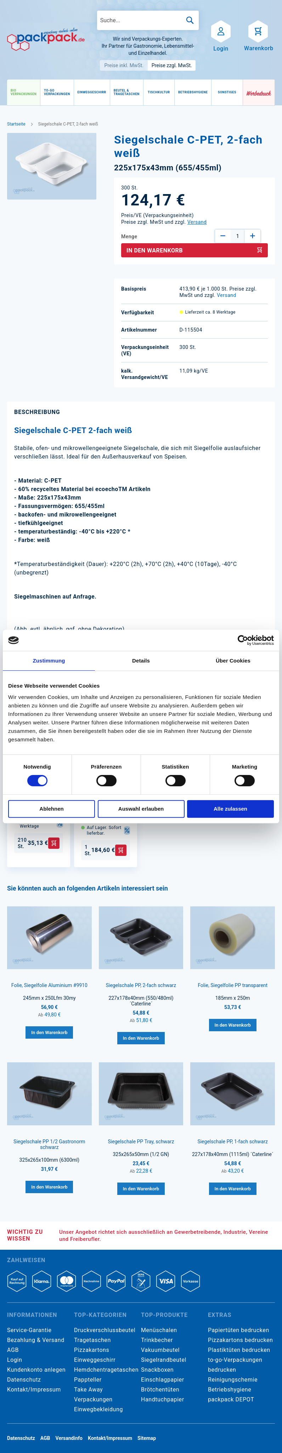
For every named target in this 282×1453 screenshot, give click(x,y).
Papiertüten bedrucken (238, 1330)
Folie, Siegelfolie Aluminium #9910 (49, 985)
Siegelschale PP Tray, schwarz (141, 1141)
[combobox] (148, 20)
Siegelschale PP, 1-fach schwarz (232, 1141)
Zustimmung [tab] (49, 661)
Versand (197, 222)
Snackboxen (157, 1369)
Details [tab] (141, 661)
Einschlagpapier (162, 1379)
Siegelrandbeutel (163, 1359)
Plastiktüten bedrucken (239, 1350)
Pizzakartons (91, 1350)
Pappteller (88, 1379)
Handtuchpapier (162, 1399)
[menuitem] (23, 92)
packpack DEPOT (231, 1399)
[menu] (125, 93)
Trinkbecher (157, 1340)
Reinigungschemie (233, 1379)
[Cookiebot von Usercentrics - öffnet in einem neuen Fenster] (243, 640)
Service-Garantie (29, 1330)
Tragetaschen (92, 1340)
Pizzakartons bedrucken (240, 1340)
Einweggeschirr (94, 1359)
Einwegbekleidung (98, 1409)
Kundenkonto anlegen (36, 1369)
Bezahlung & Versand (35, 1340)
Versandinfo (69, 1438)
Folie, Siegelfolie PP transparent (232, 985)
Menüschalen (159, 1330)
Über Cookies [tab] (233, 661)
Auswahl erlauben (141, 809)
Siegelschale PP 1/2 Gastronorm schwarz (49, 1144)
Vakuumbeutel (160, 1350)
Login (14, 1359)
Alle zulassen (230, 809)
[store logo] (46, 39)
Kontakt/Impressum (34, 1389)
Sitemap (146, 1438)
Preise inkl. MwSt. (124, 65)
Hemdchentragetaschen (106, 1369)
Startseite (16, 124)
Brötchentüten (160, 1389)
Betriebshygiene (229, 1389)
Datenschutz (24, 1379)
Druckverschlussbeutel (104, 1330)
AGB (13, 1350)
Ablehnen (51, 809)
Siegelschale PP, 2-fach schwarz (141, 985)
